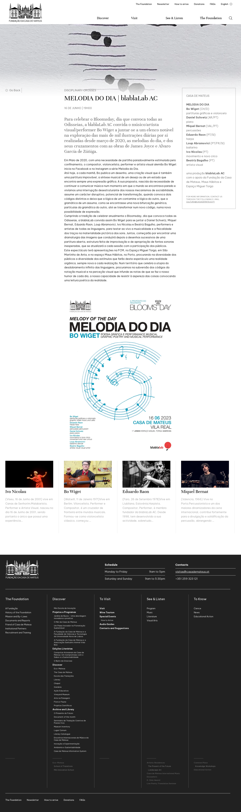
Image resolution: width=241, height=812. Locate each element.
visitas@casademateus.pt (192, 571)
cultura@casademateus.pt (200, 202)
